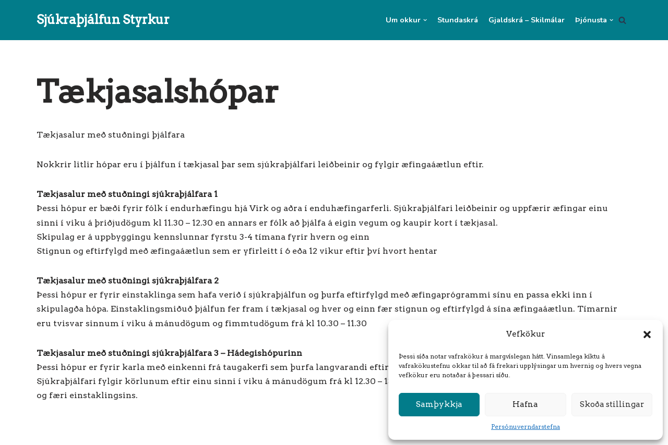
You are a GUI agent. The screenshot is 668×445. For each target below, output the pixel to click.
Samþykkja (439, 404)
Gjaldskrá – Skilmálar (526, 20)
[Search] (622, 20)
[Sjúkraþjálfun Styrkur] (103, 20)
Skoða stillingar (612, 404)
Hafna (525, 404)
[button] (647, 334)
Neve (47, 432)
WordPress (139, 432)
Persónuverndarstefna (525, 426)
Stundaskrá (457, 20)
